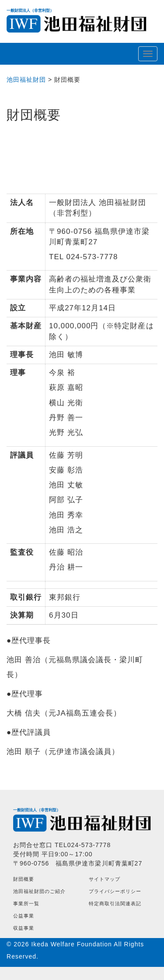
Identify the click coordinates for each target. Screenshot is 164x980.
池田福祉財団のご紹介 (39, 891)
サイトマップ (104, 879)
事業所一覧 (26, 903)
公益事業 (23, 915)
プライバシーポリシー (115, 891)
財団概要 (23, 879)
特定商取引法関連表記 (115, 903)
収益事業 (23, 928)
